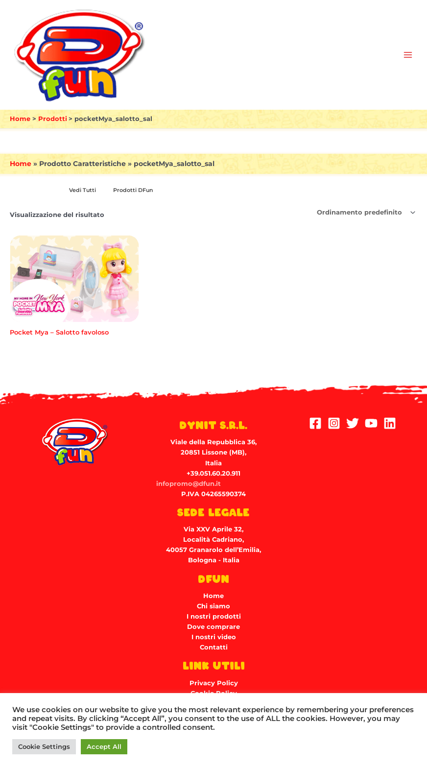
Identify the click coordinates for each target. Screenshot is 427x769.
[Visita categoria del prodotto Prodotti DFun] (131, 190)
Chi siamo (213, 606)
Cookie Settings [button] (44, 746)
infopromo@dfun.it (188, 483)
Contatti (214, 647)
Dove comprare (213, 626)
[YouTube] (371, 423)
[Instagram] (334, 423)
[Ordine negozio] (365, 212)
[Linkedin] (389, 423)
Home (20, 163)
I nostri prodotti (214, 616)
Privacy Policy (214, 683)
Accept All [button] (104, 746)
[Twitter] (352, 423)
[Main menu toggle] (408, 55)
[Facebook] (315, 423)
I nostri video (213, 637)
